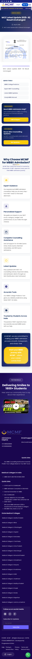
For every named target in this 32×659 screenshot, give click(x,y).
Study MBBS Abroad (10, 97)
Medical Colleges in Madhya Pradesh (13, 583)
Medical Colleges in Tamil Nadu (11, 541)
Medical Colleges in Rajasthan (11, 597)
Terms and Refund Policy (25, 648)
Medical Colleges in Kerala (10, 593)
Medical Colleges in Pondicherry (11, 569)
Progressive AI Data (8, 643)
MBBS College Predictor (11, 84)
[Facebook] (14, 614)
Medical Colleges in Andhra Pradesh (12, 518)
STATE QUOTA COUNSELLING (12, 485)
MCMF (8, 638)
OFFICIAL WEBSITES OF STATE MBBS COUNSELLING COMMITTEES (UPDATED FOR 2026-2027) (16, 500)
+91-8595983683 (7, 446)
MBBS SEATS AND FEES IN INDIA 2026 (14, 477)
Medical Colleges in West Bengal (11, 551)
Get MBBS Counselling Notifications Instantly (17, 462)
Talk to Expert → (16, 119)
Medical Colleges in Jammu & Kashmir (13, 602)
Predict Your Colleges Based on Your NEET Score (16, 464)
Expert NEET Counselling (11, 89)
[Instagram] (10, 614)
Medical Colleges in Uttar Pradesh (12, 546)
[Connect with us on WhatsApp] (28, 655)
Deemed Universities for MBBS (13, 492)
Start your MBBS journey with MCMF (16, 355)
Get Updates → (16, 142)
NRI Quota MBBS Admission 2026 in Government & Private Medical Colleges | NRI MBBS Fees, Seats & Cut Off (16, 507)
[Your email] (17, 623)
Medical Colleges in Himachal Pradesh (13, 555)
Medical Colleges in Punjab (10, 588)
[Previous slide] (3, 406)
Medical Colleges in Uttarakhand (11, 560)
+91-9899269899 (7, 444)
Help (3, 647)
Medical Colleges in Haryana (10, 565)
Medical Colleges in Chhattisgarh (12, 527)
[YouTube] (5, 614)
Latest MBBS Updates (11, 93)
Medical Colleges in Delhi (9, 574)
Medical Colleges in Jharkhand (11, 579)
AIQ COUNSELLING (9, 495)
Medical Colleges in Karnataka (11, 537)
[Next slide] (28, 406)
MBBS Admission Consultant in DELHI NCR (16, 488)
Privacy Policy (17, 648)
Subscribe (16, 627)
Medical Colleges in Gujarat (10, 532)
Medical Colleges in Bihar (9, 522)
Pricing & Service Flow (9, 648)
